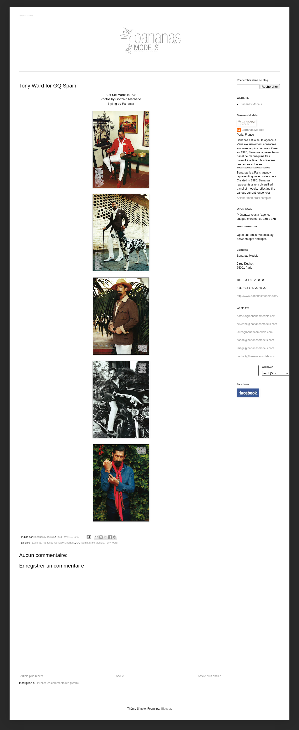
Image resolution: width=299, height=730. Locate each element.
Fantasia (48, 542)
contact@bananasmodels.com (256, 356)
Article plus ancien (209, 676)
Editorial (36, 542)
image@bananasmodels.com (255, 348)
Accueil (120, 676)
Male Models (96, 542)
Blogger (166, 708)
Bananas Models (26, 16)
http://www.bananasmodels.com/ (257, 296)
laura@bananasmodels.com (255, 332)
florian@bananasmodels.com (255, 340)
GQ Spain (82, 542)
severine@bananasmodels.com (257, 324)
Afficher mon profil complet (254, 198)
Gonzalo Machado (64, 542)
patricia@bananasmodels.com (256, 316)
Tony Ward (111, 542)
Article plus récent (31, 676)
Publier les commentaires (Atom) (58, 683)
